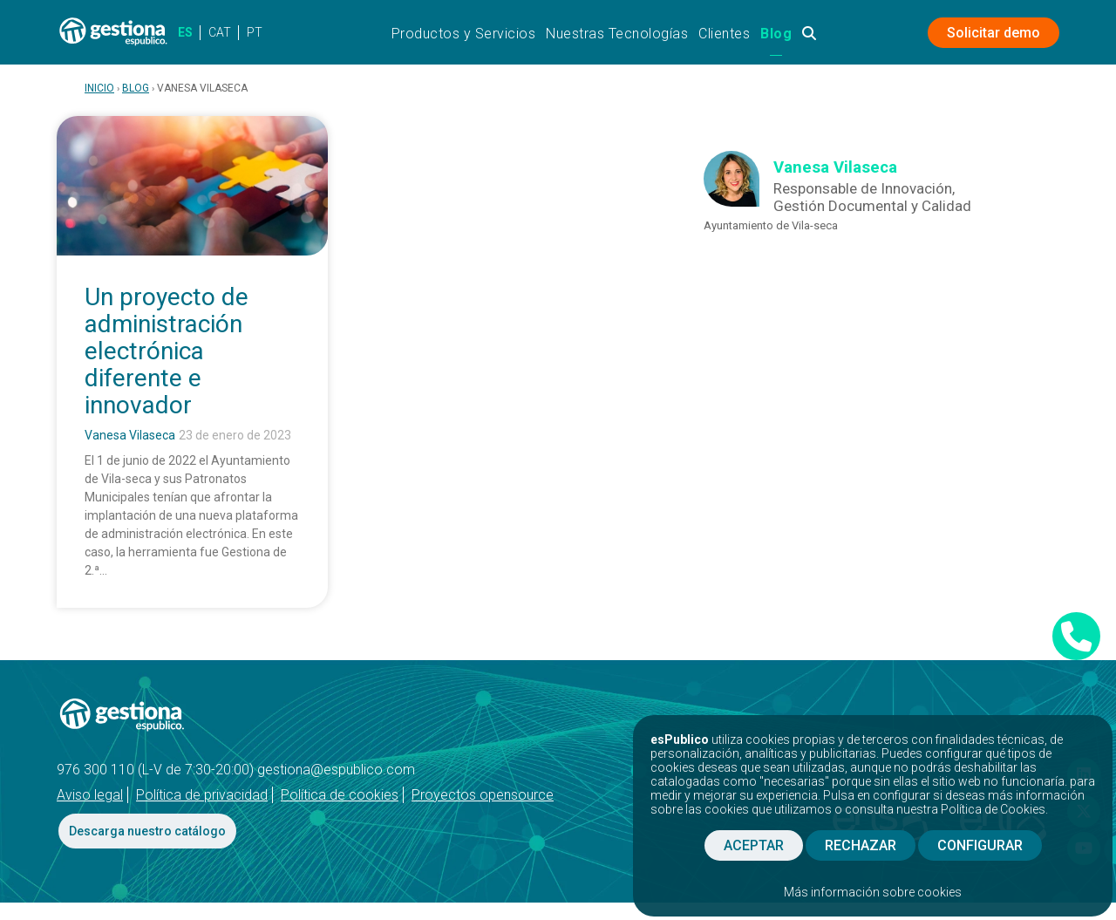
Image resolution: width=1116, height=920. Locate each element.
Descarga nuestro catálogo (147, 831)
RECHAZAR (860, 845)
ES (185, 32)
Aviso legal (90, 795)
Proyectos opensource (483, 795)
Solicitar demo (993, 32)
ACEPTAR (754, 845)
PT (254, 32)
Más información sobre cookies (873, 892)
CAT (219, 32)
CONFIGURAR (980, 845)
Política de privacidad (202, 795)
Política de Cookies (993, 809)
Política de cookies (339, 795)
